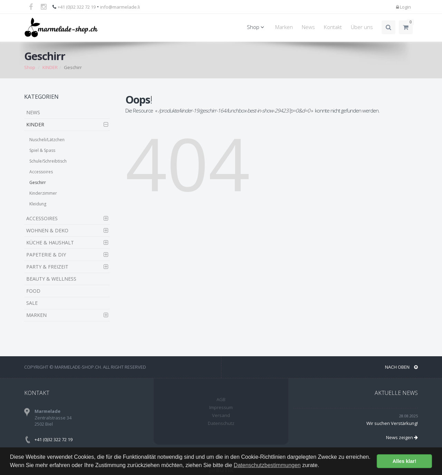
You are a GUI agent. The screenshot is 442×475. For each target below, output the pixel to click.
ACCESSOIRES (42, 218)
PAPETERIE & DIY (46, 254)
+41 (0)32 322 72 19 (77, 7)
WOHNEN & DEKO (47, 230)
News (308, 27)
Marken (284, 27)
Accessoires (41, 172)
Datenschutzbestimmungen (267, 465)
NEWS (33, 112)
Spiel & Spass (42, 150)
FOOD (33, 291)
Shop (256, 27)
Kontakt (333, 27)
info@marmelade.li (120, 7)
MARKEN (36, 315)
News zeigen (402, 437)
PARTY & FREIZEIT (47, 266)
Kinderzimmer (43, 193)
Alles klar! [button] (404, 461)
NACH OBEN (401, 367)
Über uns (362, 27)
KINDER (50, 67)
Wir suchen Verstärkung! (392, 423)
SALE (32, 303)
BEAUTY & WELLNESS (51, 278)
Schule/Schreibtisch (48, 161)
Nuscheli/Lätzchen (47, 140)
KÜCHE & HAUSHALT (50, 242)
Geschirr (37, 182)
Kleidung (37, 204)
